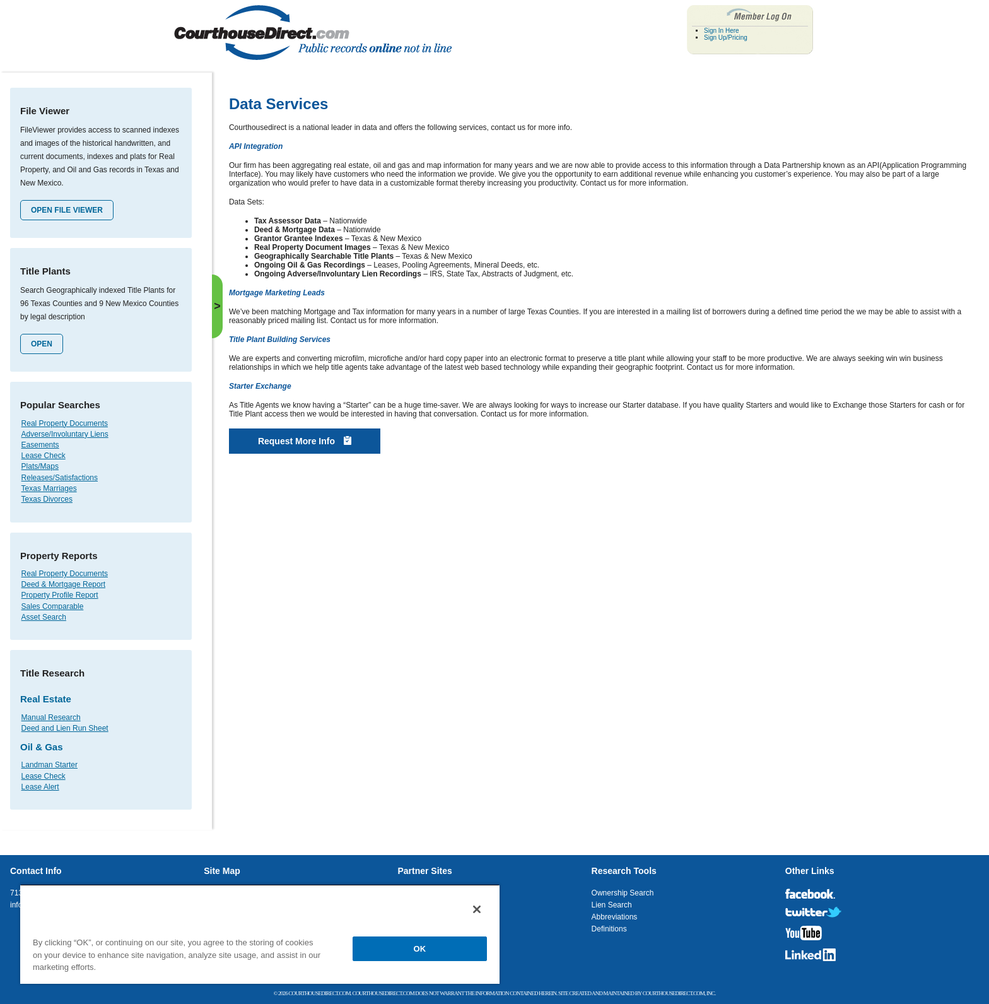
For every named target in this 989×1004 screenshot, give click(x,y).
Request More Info (304, 441)
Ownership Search (623, 893)
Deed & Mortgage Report (63, 584)
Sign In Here (721, 30)
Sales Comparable (52, 606)
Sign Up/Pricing (725, 37)
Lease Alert (40, 787)
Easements (40, 444)
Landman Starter (49, 764)
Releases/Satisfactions (59, 477)
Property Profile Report (59, 595)
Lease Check (43, 455)
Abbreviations (615, 916)
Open (41, 344)
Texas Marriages (49, 488)
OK (420, 949)
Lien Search (612, 905)
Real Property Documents (64, 423)
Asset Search (43, 617)
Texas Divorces (47, 499)
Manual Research (51, 717)
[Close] (477, 909)
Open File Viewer (67, 210)
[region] (260, 934)
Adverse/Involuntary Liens (64, 434)
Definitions (609, 928)
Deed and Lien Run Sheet (64, 728)
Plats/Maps (40, 466)
